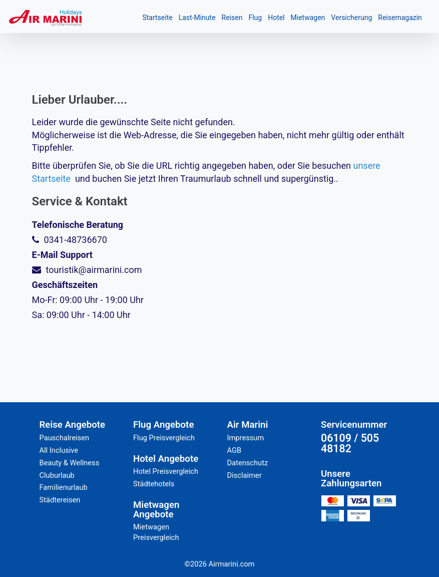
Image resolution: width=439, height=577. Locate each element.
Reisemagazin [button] (400, 18)
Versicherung (351, 18)
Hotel (276, 18)
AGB (234, 450)
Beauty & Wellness (70, 462)
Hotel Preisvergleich (165, 471)
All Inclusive (59, 450)
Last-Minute (197, 18)
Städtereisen (60, 499)
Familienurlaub (64, 487)
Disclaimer (244, 475)
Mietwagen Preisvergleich (156, 532)
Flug (255, 18)
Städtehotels (153, 483)
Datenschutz (247, 462)
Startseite (157, 18)
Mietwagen (308, 18)
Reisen (232, 18)
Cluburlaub (57, 475)
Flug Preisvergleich (164, 437)
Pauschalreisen (65, 437)
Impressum (245, 437)
